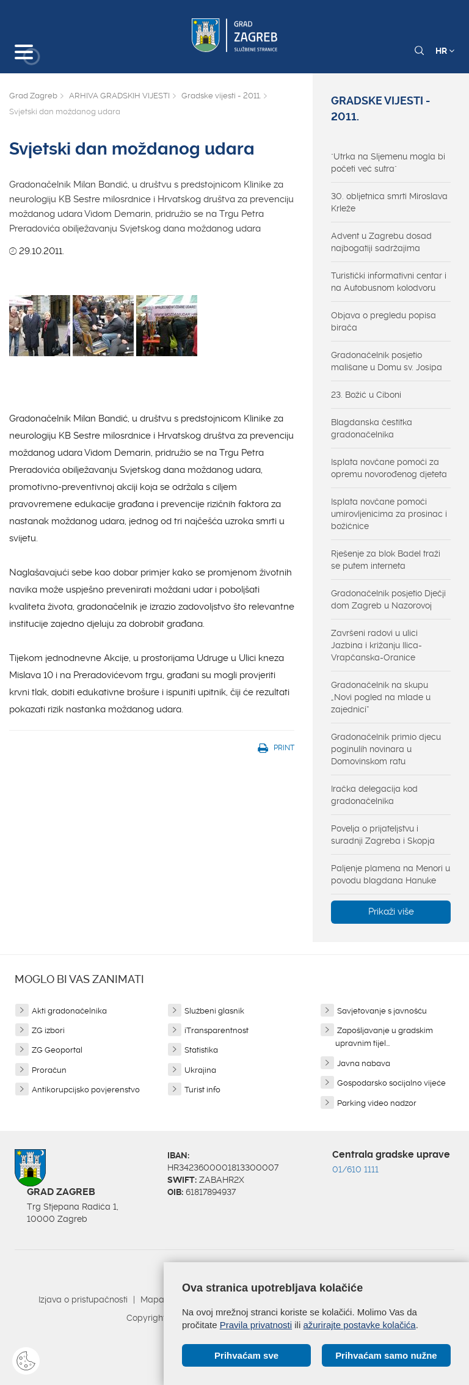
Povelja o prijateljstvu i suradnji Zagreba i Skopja (383, 835)
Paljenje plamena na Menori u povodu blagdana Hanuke (390, 874)
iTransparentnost (216, 1030)
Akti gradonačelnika (69, 1010)
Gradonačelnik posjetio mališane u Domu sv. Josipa (386, 361)
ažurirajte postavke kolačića (359, 1325)
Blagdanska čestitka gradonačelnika (371, 428)
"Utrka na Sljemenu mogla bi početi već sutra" (388, 163)
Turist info (202, 1089)
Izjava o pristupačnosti (83, 1299)
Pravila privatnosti (256, 1325)
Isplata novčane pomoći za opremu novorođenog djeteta (389, 468)
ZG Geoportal (57, 1049)
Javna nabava (363, 1063)
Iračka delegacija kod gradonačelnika (374, 795)
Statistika (201, 1049)
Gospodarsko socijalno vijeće (391, 1082)
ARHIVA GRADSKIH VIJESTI (119, 95)
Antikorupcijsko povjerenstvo (86, 1089)
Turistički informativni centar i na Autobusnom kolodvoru (388, 282)
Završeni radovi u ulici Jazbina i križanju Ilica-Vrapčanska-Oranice (376, 645)
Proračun (49, 1070)
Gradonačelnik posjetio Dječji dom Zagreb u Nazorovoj (388, 599)
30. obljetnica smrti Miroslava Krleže (389, 202)
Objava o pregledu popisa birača (383, 321)
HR (444, 51)
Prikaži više (391, 911)
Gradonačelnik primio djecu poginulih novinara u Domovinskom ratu (386, 749)
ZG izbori (48, 1030)
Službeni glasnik (214, 1010)
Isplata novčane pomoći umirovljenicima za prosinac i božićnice (389, 514)
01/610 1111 (355, 1169)
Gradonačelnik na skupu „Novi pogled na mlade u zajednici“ (381, 697)
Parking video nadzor (376, 1103)
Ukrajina (200, 1070)
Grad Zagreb (33, 95)
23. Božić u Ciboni (366, 395)
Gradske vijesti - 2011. (221, 95)
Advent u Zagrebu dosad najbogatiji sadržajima (381, 242)
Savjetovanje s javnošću (382, 1010)
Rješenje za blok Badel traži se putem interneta (385, 560)
